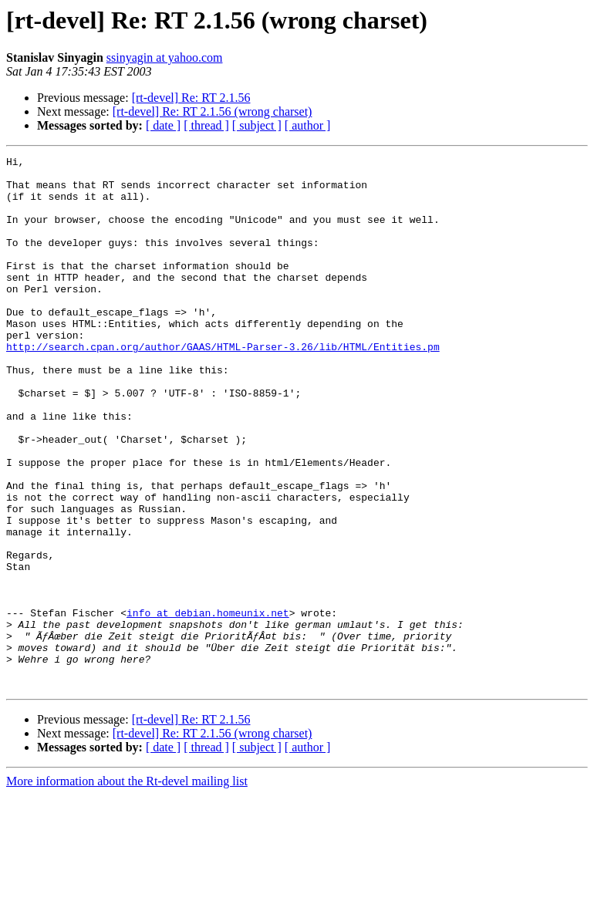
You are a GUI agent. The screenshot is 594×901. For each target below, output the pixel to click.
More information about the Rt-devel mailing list (127, 887)
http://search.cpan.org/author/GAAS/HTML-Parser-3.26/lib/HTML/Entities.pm (223, 386)
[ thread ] (206, 125)
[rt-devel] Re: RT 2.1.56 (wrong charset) (212, 111)
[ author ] (308, 125)
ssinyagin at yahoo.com (164, 57)
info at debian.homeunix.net (208, 705)
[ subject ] (257, 125)
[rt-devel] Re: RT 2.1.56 (191, 97)
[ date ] (163, 125)
